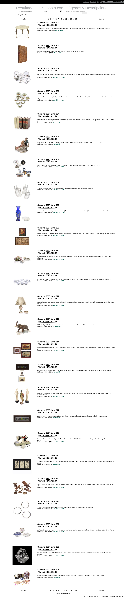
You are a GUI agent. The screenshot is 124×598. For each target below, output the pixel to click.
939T (48, 23)
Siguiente (101, 19)
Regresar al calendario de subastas (112, 2)
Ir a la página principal (91, 2)
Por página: (21, 15)
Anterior (23, 19)
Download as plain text (63, 594)
